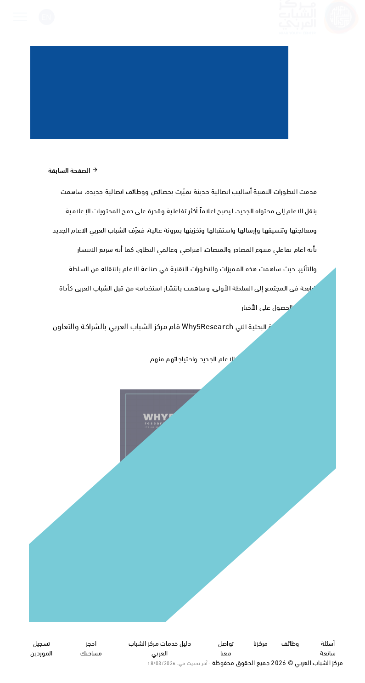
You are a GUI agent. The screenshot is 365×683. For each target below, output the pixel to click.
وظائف (290, 643)
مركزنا (260, 643)
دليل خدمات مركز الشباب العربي (160, 647)
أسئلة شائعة (328, 647)
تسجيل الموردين (41, 647)
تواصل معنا (226, 647)
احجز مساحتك (91, 647)
